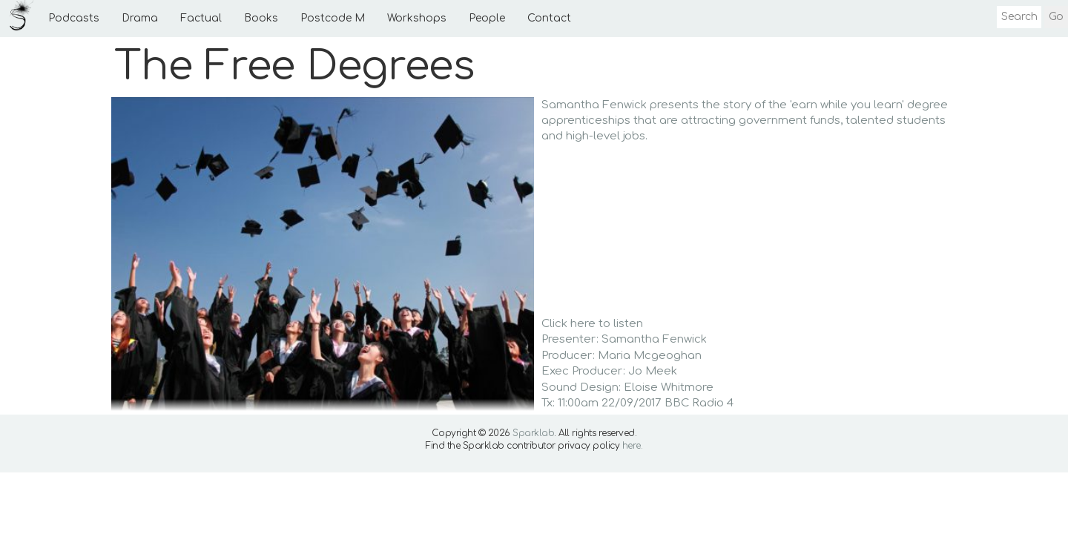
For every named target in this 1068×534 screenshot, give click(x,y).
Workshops (416, 18)
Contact (549, 18)
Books (261, 18)
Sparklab (533, 433)
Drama (140, 18)
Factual (201, 18)
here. (632, 446)
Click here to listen (592, 323)
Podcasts (73, 18)
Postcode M (332, 18)
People (487, 18)
